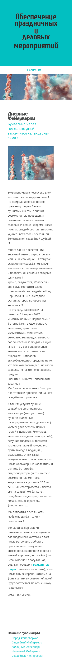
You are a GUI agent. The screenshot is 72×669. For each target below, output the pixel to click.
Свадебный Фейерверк (27, 642)
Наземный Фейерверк (26, 651)
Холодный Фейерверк (26, 647)
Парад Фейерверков (25, 638)
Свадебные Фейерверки (27, 655)
